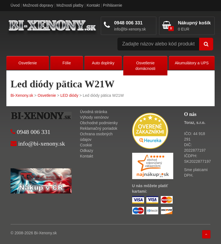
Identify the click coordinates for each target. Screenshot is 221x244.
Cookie (86, 145)
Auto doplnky (103, 63)
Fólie (66, 63)
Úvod (15, 5)
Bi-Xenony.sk (22, 95)
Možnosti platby (69, 5)
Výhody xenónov (94, 117)
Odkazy (86, 150)
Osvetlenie (28, 63)
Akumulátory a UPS (192, 63)
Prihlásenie (112, 5)
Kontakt (93, 5)
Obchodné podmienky (99, 123)
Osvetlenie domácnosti (145, 66)
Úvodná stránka (93, 112)
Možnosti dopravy (38, 5)
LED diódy (70, 95)
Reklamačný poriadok (98, 128)
